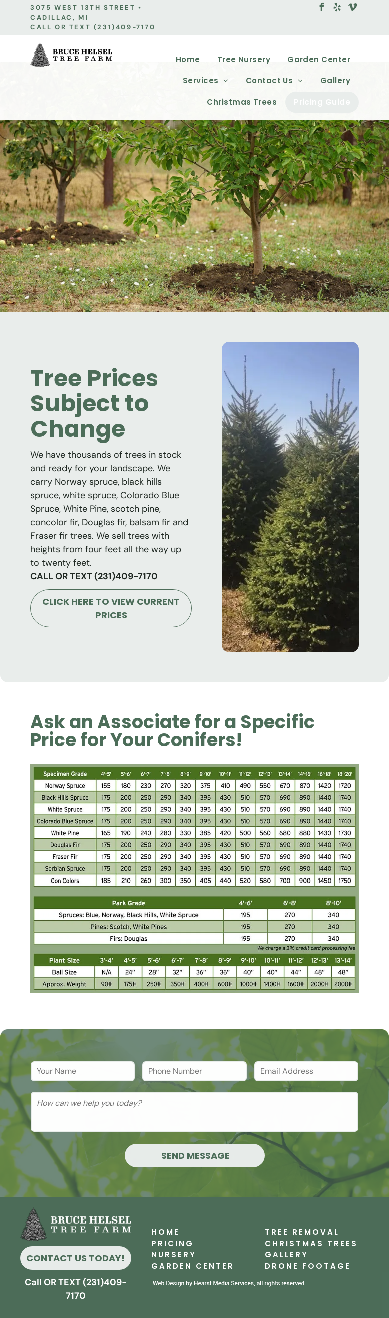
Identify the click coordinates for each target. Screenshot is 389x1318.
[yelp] (336, 8)
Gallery (286, 1254)
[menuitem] (188, 60)
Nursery (173, 1254)
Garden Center (192, 1266)
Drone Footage (308, 1266)
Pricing (172, 1243)
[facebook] (321, 8)
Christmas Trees (311, 1243)
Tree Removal (302, 1232)
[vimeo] (352, 8)
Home (165, 1232)
